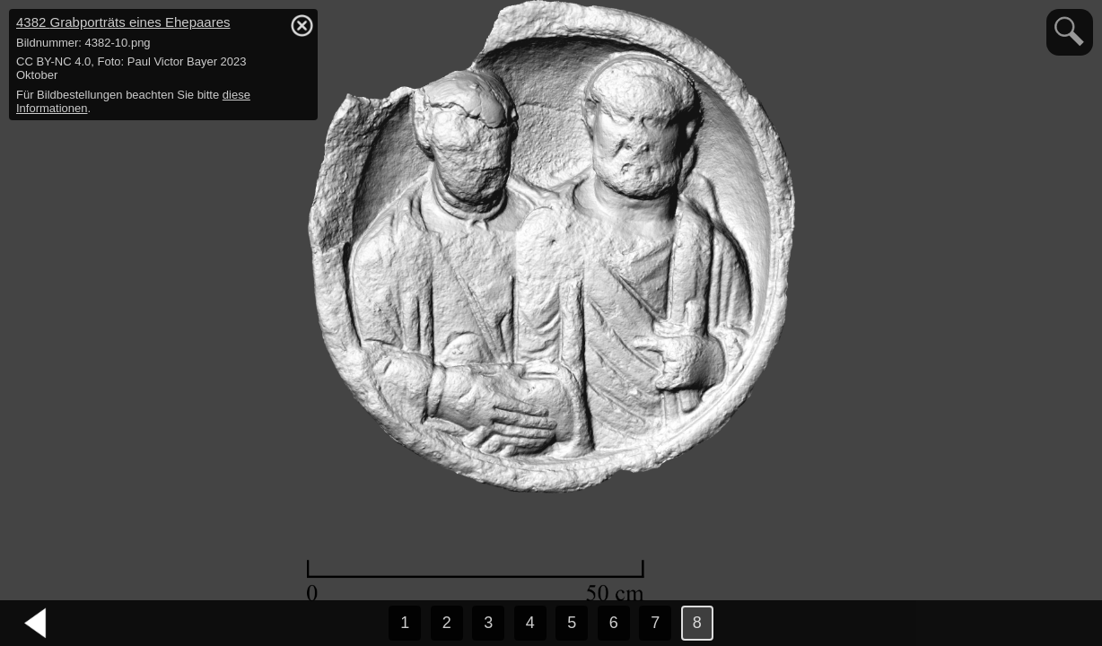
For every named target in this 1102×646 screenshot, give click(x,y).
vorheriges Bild (36, 623)
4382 (123, 22)
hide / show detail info (301, 25)
